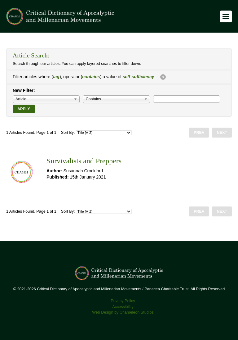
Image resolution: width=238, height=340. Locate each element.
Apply (23, 109)
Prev (199, 132)
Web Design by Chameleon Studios (123, 312)
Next (222, 132)
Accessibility (123, 307)
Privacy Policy (123, 301)
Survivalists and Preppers (83, 161)
